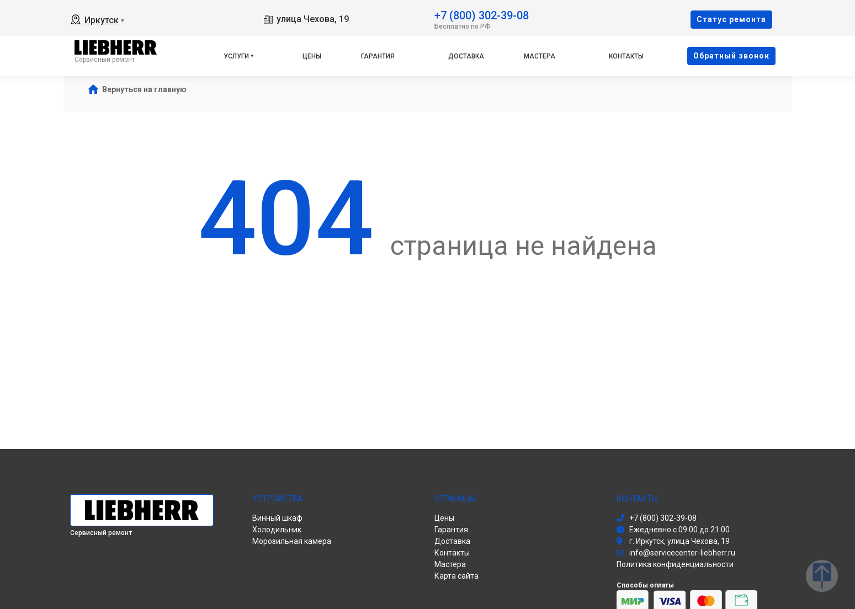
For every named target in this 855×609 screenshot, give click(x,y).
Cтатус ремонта (731, 19)
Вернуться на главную (144, 89)
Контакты (626, 56)
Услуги (236, 56)
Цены (311, 56)
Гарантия (378, 56)
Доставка (466, 56)
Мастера (539, 56)
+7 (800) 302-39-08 (481, 14)
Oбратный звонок (731, 55)
